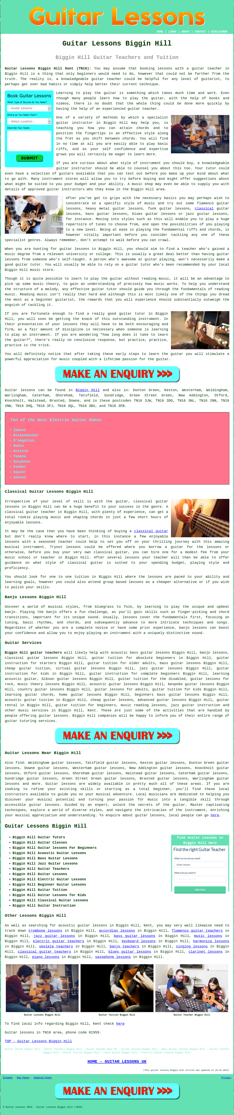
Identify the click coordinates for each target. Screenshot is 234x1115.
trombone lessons (45, 931)
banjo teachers (124, 946)
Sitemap (8, 1077)
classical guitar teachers (44, 952)
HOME (160, 31)
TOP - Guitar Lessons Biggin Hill (38, 1041)
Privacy (226, 1077)
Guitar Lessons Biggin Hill (46, 826)
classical (204, 209)
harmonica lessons (211, 941)
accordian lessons (117, 931)
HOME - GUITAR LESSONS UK (117, 1061)
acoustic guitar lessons (113, 684)
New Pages (23, 1077)
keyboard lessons (139, 941)
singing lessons (192, 946)
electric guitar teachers (58, 941)
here (215, 815)
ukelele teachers (56, 946)
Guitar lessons (61, 784)
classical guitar (151, 531)
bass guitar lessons (134, 936)
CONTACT (200, 31)
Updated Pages (43, 1077)
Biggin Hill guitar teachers (33, 653)
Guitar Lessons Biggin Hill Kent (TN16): (48, 68)
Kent (92, 710)
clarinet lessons (205, 952)
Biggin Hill (88, 390)
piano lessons (45, 957)
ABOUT (185, 31)
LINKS (172, 31)
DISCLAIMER (219, 31)
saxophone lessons (113, 957)
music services (33, 710)
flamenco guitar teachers (197, 931)
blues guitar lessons (129, 952)
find (19, 763)
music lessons (208, 936)
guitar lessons (74, 249)
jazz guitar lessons (54, 936)
